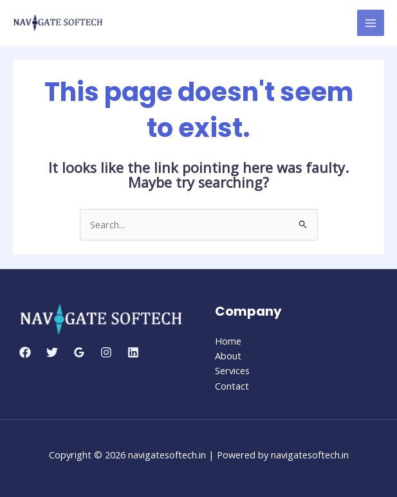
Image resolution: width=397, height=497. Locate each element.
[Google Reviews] (79, 352)
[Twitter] (52, 352)
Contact (232, 385)
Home (228, 340)
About (228, 355)
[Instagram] (106, 352)
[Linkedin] (133, 352)
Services (232, 370)
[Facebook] (25, 352)
